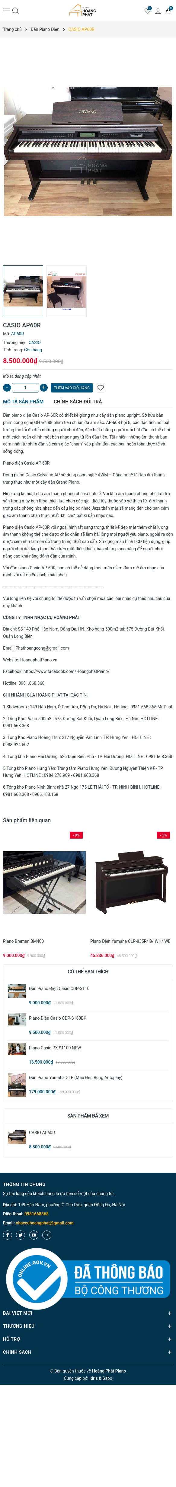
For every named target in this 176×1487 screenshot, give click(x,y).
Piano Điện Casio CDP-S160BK (57, 1018)
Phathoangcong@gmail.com (42, 648)
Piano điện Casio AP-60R (26, 463)
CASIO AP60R (42, 1132)
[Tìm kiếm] (15, 10)
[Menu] (6, 10)
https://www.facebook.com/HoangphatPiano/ (67, 671)
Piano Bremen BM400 (23, 941)
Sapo (107, 1378)
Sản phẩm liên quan (27, 820)
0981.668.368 (31, 683)
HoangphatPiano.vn (38, 659)
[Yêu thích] (147, 10)
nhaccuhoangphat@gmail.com (44, 1222)
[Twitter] (20, 1235)
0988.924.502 (16, 744)
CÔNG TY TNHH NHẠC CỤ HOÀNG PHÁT (41, 617)
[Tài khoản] (157, 10)
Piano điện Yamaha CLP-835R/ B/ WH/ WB (130, 941)
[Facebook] (7, 1235)
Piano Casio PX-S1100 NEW (55, 1047)
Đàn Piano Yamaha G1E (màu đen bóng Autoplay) (75, 1077)
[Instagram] (46, 1235)
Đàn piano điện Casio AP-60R (31, 415)
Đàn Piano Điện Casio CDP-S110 (59, 988)
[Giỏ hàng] (168, 10)
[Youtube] (33, 1235)
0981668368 (36, 1213)
